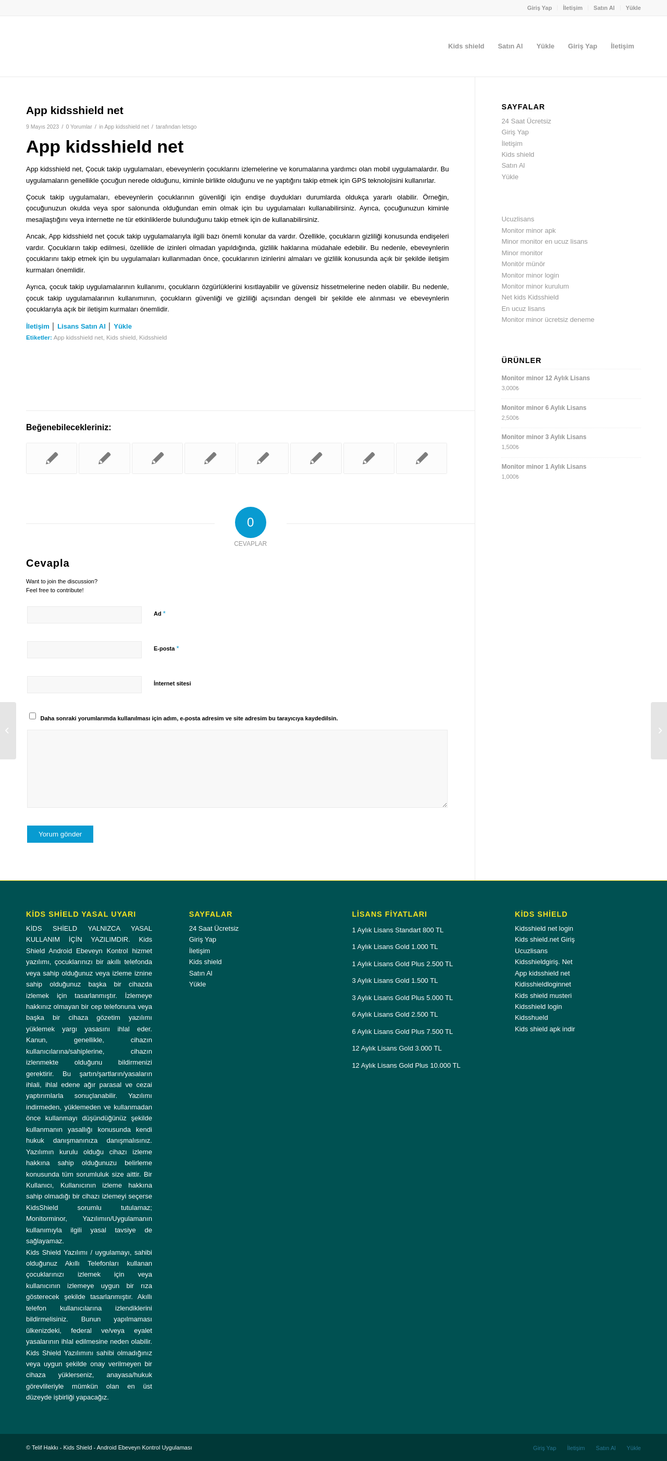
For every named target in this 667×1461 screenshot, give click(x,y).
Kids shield (121, 337)
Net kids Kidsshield (530, 297)
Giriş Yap (539, 8)
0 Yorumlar (79, 126)
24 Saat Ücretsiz (526, 121)
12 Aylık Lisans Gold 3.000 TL (396, 1048)
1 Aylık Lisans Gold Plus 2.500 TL (402, 964)
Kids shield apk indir (545, 1029)
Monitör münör (523, 264)
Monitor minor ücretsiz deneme (547, 319)
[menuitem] (540, 7)
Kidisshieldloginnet (543, 984)
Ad (160, 613)
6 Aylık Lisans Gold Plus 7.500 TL (402, 1031)
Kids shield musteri (543, 996)
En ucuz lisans (523, 309)
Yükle (633, 8)
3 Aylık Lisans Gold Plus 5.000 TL (402, 998)
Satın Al (604, 8)
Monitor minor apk (528, 230)
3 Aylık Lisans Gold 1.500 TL (395, 980)
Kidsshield (153, 337)
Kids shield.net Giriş (545, 939)
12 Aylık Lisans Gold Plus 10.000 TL (406, 1065)
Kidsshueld (531, 1017)
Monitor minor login (530, 275)
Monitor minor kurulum (535, 286)
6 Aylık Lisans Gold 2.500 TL (395, 1014)
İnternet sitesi (172, 683)
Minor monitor (521, 253)
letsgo (189, 126)
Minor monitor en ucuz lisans (544, 241)
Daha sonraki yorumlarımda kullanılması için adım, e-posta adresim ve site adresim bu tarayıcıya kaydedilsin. (189, 718)
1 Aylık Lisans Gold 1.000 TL (395, 947)
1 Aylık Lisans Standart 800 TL (397, 930)
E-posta (166, 648)
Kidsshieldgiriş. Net (544, 962)
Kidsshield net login (544, 928)
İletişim (573, 8)
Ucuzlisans (517, 219)
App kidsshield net (126, 126)
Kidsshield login (538, 1006)
